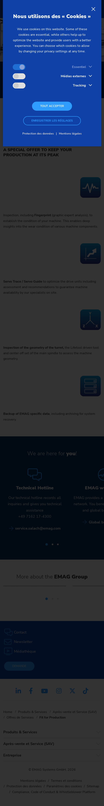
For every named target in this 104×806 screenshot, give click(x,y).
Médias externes (73, 76)
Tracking (79, 85)
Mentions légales (70, 134)
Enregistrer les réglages (52, 121)
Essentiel (79, 67)
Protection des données (38, 134)
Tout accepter (52, 106)
